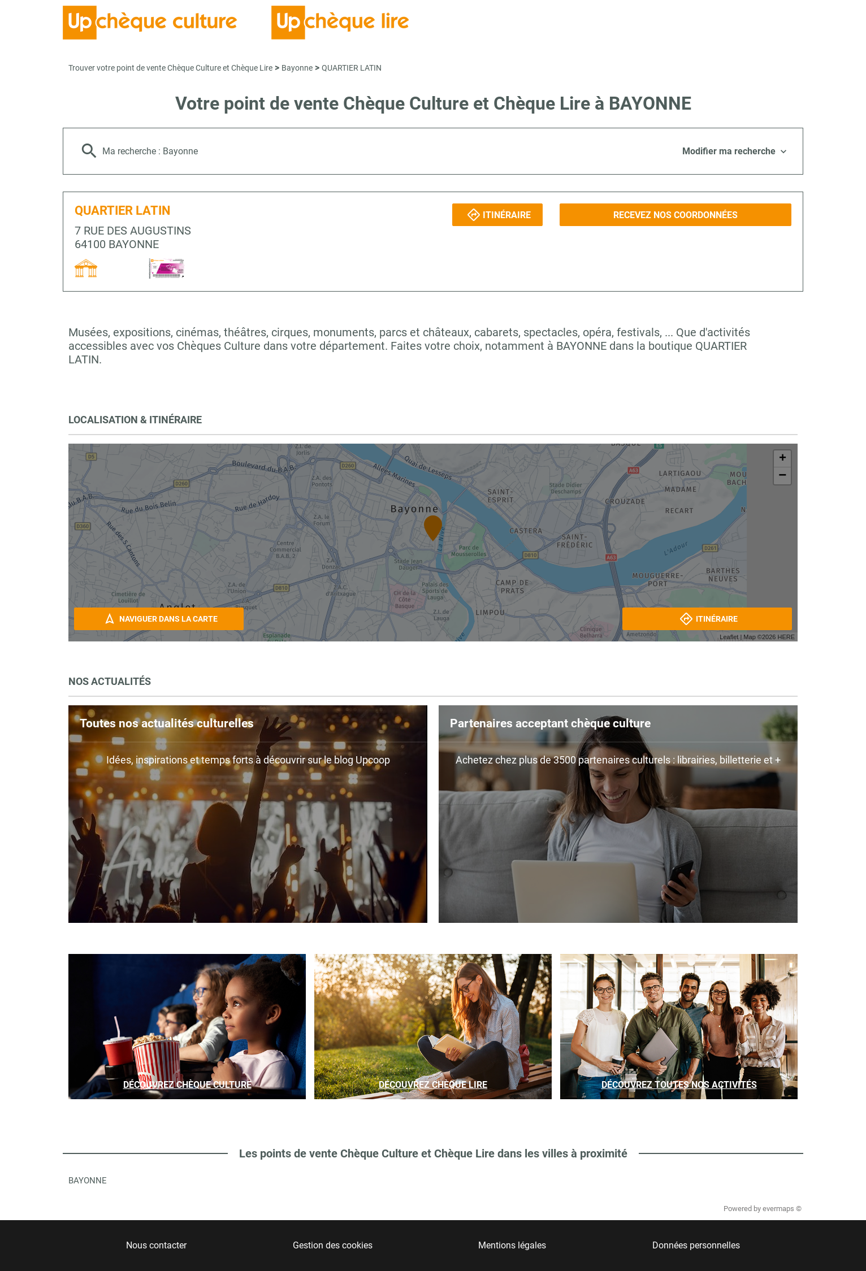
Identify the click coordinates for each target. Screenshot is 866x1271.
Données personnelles (696, 1245)
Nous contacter (156, 1245)
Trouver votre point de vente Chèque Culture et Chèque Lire (170, 67)
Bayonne (297, 67)
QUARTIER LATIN (352, 67)
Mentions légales (512, 1245)
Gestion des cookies (333, 1245)
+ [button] (782, 458)
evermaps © (782, 1208)
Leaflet (729, 637)
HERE (786, 637)
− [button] (782, 475)
